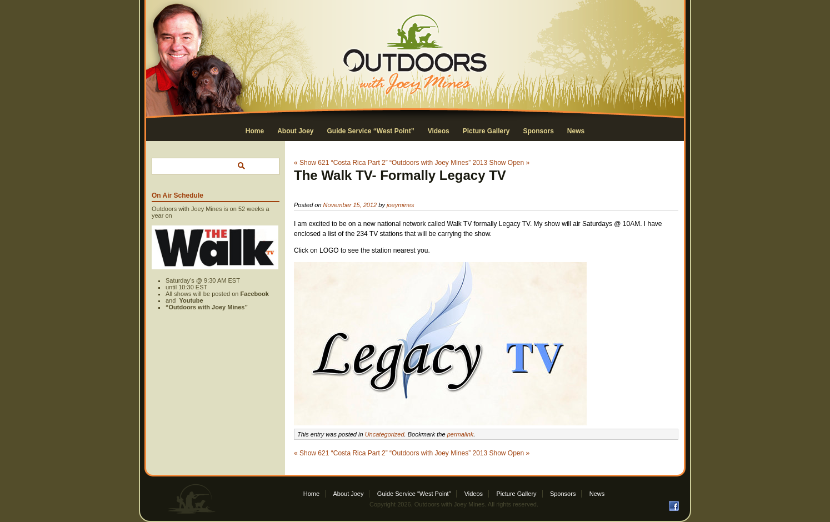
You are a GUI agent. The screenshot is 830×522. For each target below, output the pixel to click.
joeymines (400, 205)
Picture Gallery (486, 131)
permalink (460, 434)
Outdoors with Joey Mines (449, 504)
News (575, 131)
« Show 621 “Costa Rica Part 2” (341, 163)
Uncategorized (384, 434)
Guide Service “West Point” (370, 131)
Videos (438, 131)
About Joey (295, 131)
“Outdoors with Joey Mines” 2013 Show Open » (459, 163)
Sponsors (538, 131)
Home (255, 131)
